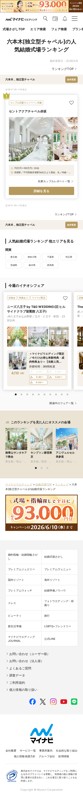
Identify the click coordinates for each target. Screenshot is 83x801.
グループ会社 (47, 756)
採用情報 (63, 756)
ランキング (62, 484)
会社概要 (11, 750)
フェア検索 (59, 29)
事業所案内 (46, 750)
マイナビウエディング (18, 484)
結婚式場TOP (43, 484)
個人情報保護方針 (24, 756)
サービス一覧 (28, 750)
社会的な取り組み (66, 750)
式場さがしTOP (14, 29)
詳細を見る (41, 191)
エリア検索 (38, 29)
